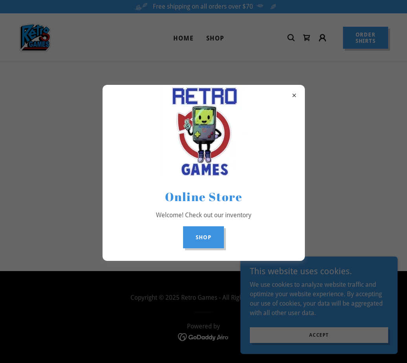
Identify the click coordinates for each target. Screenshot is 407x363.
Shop (203, 237)
